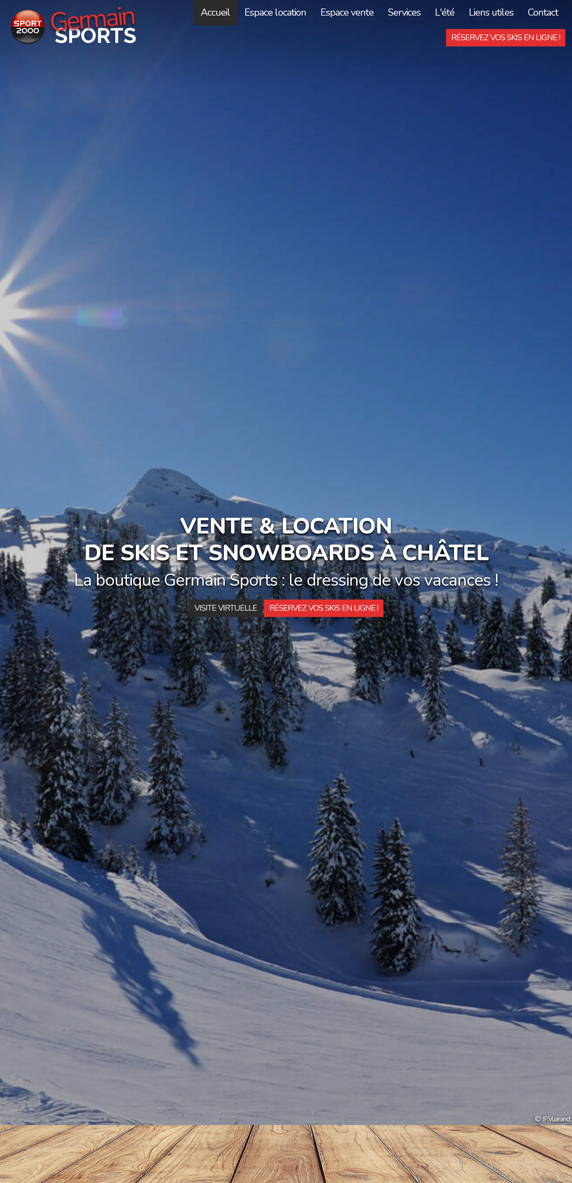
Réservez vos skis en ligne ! (505, 37)
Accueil (215, 12)
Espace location (275, 12)
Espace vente (347, 12)
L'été (444, 12)
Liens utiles (491, 12)
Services (404, 12)
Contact (543, 12)
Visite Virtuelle (225, 608)
